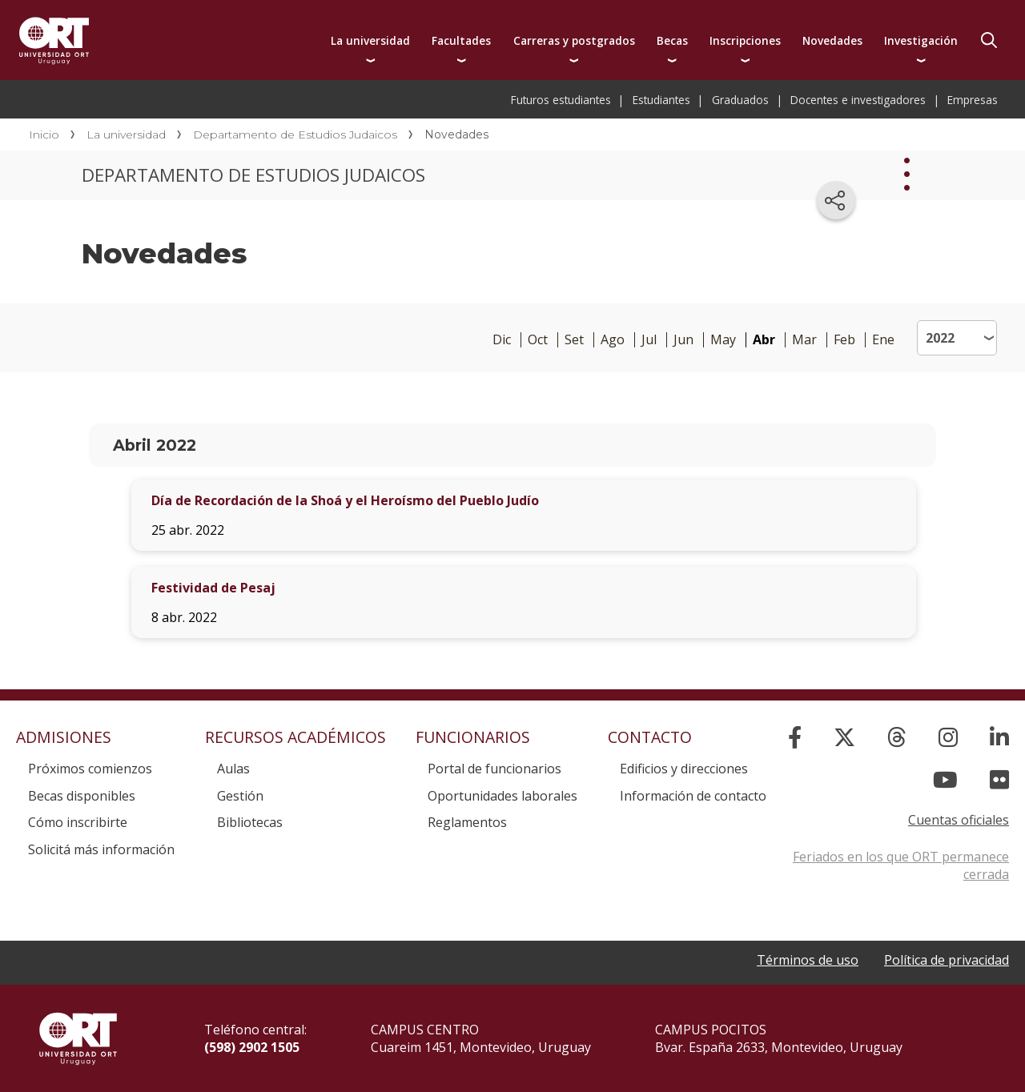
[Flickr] (999, 779)
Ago (613, 339)
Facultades (461, 40)
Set (574, 339)
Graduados (740, 99)
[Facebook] (795, 737)
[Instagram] (948, 737)
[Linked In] (999, 737)
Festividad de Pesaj (213, 587)
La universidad (370, 40)
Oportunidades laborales (502, 796)
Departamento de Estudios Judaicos (295, 134)
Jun (683, 339)
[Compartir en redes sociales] (836, 200)
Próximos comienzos (90, 768)
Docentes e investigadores (858, 99)
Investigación (921, 40)
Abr (764, 339)
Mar (804, 339)
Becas (672, 40)
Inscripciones (745, 40)
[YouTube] (945, 779)
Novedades (832, 40)
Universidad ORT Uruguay (54, 40)
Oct (538, 339)
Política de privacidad (946, 960)
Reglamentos (467, 822)
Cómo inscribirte (77, 822)
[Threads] (896, 737)
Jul (649, 339)
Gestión (240, 796)
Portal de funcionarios (494, 768)
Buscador (989, 40)
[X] (844, 737)
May (723, 339)
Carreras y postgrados (574, 40)
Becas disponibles (81, 796)
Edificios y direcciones (684, 768)
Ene (883, 339)
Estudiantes (661, 99)
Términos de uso (807, 960)
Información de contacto (693, 796)
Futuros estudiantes (561, 99)
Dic (501, 339)
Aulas (233, 768)
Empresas (972, 99)
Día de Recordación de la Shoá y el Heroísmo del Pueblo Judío (345, 500)
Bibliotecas (250, 822)
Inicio (44, 134)
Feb (844, 339)
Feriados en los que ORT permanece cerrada (901, 865)
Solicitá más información (101, 849)
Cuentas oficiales (958, 820)
